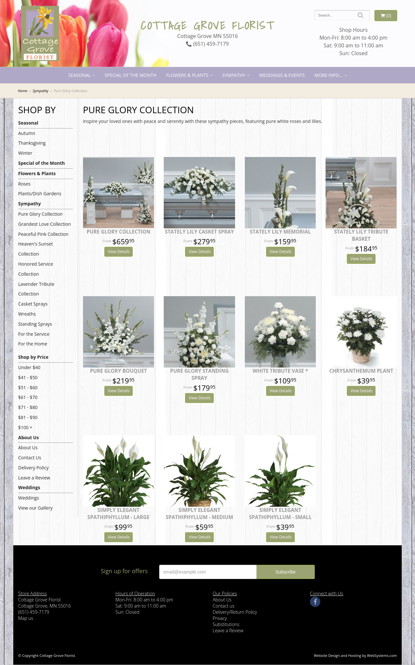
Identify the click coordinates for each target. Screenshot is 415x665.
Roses (24, 184)
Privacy (220, 618)
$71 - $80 (28, 407)
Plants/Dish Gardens (39, 193)
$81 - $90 (28, 417)
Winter (25, 153)
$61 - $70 (28, 397)
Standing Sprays (35, 324)
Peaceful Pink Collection (43, 234)
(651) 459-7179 (207, 43)
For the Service (33, 334)
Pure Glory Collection (40, 214)
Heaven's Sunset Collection (35, 249)
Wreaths (27, 314)
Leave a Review (34, 478)
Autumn (26, 133)
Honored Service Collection (35, 269)
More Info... (328, 75)
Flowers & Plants (187, 75)
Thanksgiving (32, 143)
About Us (28, 437)
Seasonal (79, 75)
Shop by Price (33, 357)
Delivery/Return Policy (235, 612)
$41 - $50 (28, 377)
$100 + (25, 427)
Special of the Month (131, 75)
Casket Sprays (33, 304)
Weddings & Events (282, 75)
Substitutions (226, 624)
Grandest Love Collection (44, 224)
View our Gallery (35, 508)
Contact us (223, 606)
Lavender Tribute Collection (36, 289)
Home (22, 90)
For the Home (32, 344)
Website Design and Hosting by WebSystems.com (355, 655)
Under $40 (29, 367)
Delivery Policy (33, 468)
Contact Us (29, 457)
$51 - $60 (28, 387)
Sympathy (233, 75)
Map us (25, 618)
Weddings (29, 487)
